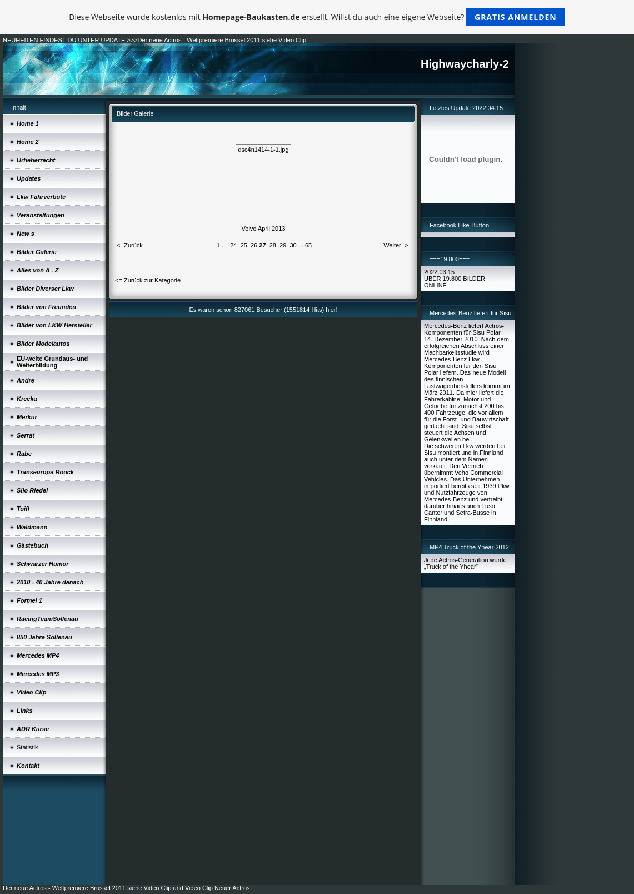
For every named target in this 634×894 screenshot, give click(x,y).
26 (254, 245)
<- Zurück (130, 245)
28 (272, 245)
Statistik (27, 747)
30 (292, 245)
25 (244, 245)
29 (282, 245)
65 (308, 245)
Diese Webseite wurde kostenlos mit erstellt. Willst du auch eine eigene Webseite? (317, 17)
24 (233, 245)
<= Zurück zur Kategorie (148, 280)
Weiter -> (395, 245)
